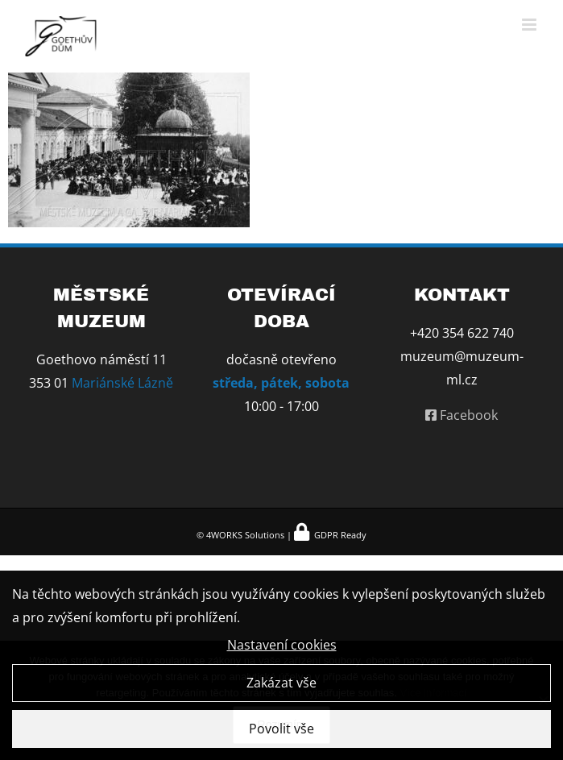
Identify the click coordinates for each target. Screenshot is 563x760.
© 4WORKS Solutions (240, 535)
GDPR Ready (339, 535)
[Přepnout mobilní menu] (530, 24)
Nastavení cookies (282, 647)
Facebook (461, 415)
